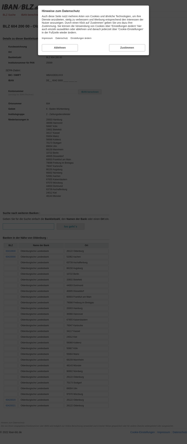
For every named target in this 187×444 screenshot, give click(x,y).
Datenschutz (61, 38)
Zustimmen (127, 47)
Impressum (47, 38)
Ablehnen (60, 47)
